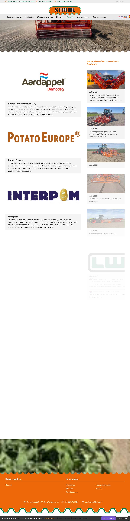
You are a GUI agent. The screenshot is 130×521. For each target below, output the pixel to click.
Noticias (69, 488)
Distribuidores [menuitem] (83, 17)
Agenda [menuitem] (70, 17)
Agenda (99, 488)
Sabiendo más (49, 518)
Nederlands (119, 17)
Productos (70, 485)
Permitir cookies (108, 518)
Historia (8, 485)
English (122, 17)
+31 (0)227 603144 (45, 1)
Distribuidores (72, 492)
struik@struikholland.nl (64, 1)
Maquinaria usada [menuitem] (45, 17)
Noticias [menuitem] (59, 17)
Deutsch (125, 17)
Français (127, 17)
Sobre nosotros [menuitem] (99, 17)
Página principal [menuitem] (14, 17)
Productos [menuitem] (29, 17)
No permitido (122, 518)
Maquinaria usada (103, 485)
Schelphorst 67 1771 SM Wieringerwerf (21, 1)
